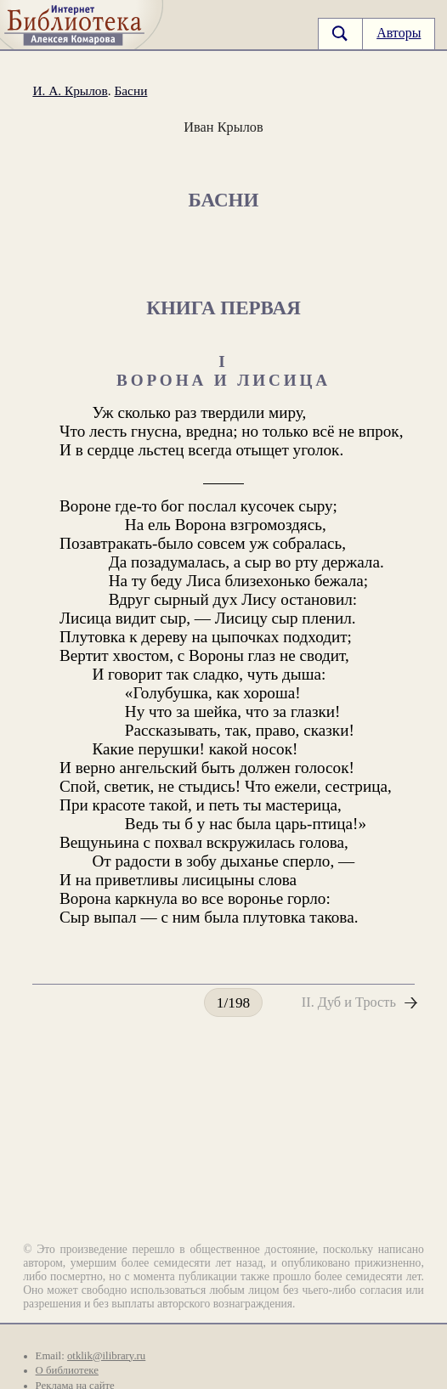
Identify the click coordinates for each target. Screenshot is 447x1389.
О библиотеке (67, 1370)
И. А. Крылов (69, 90)
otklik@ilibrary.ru (106, 1356)
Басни (130, 90)
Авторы (398, 32)
